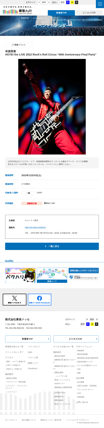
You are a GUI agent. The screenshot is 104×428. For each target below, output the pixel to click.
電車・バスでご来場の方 (16, 361)
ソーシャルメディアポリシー (77, 420)
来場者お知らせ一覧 (14, 346)
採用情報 (80, 397)
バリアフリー (11, 392)
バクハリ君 (33, 357)
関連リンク (33, 363)
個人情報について (29, 420)
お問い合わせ (82, 402)
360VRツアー (59, 384)
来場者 (61, 13)
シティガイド (34, 346)
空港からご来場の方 (14, 369)
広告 (79, 369)
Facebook (33, 368)
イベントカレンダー (14, 352)
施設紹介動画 (11, 378)
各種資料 (80, 351)
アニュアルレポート (85, 390)
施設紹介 (57, 352)
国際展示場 (58, 397)
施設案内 (9, 374)
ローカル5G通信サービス (87, 365)
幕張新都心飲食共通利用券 (87, 358)
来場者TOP (27, 339)
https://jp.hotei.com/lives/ (35, 227)
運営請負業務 (82, 354)
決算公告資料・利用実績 (87, 386)
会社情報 (80, 378)
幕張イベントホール (62, 380)
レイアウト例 (62, 376)
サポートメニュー (84, 346)
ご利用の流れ (59, 392)
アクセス (9, 357)
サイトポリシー (11, 420)
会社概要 (80, 382)
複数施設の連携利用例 (63, 387)
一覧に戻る (52, 246)
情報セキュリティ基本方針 (51, 420)
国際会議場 (58, 372)
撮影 (79, 373)
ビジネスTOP (75, 339)
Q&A (30, 352)
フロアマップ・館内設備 (16, 382)
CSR (79, 393)
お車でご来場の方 (13, 365)
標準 (44, 2)
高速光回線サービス (85, 362)
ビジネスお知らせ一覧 (63, 346)
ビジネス (89, 13)
